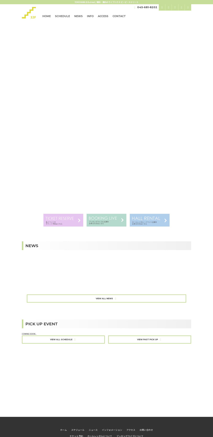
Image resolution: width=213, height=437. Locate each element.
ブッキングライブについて (129, 389)
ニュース (93, 383)
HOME (46, 16)
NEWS (78, 16)
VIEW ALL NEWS (106, 252)
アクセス (130, 383)
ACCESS (103, 16)
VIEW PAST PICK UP (149, 293)
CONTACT (119, 16)
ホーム (63, 383)
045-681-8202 (145, 7)
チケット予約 (76, 389)
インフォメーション (112, 383)
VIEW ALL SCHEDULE (63, 293)
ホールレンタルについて (99, 389)
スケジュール (77, 383)
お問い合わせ (146, 383)
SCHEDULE (62, 16)
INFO (90, 16)
